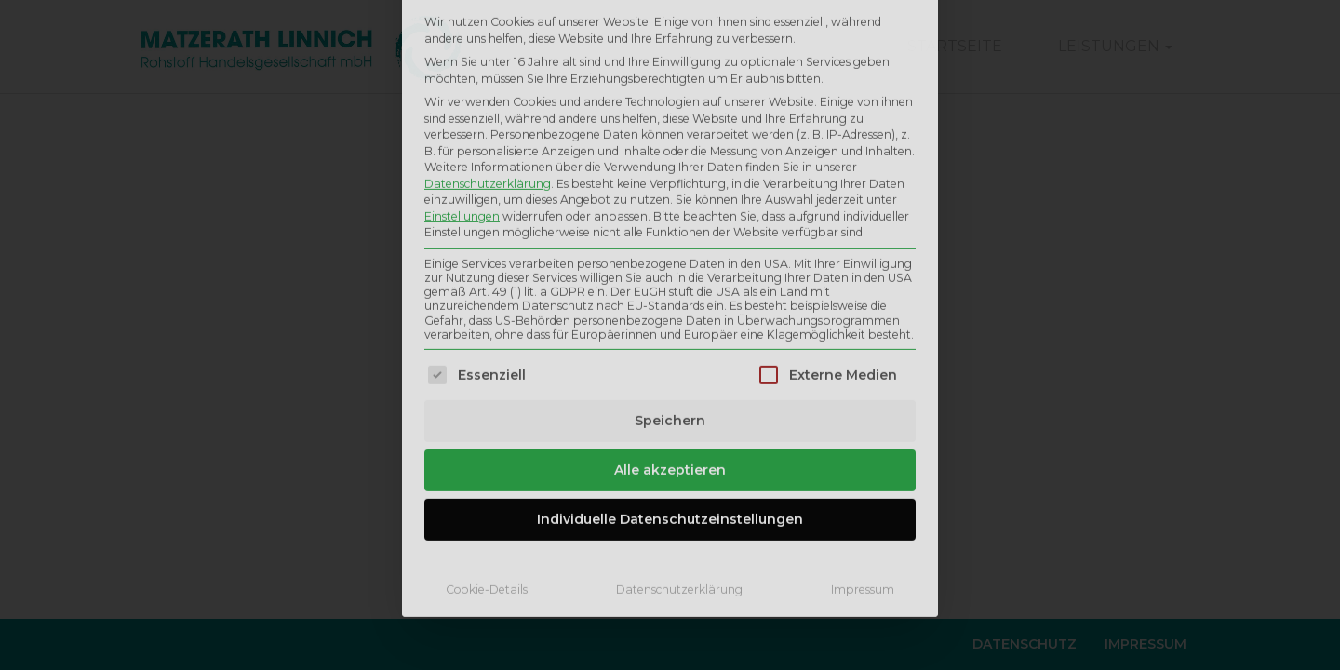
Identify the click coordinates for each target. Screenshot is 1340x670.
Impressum (862, 437)
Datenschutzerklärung (487, 30)
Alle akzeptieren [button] (670, 317)
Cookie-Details (487, 437)
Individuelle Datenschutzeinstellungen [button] (670, 366)
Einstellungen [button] (462, 63)
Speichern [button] (670, 268)
